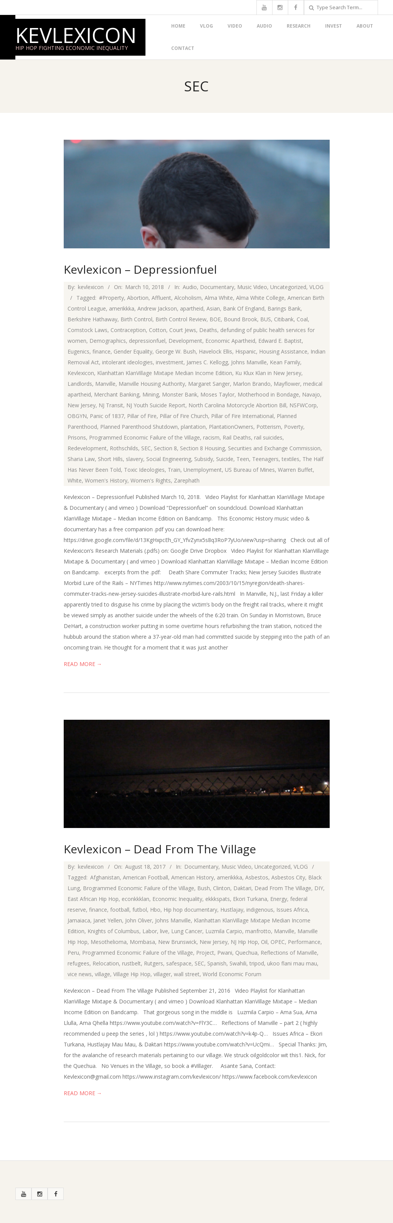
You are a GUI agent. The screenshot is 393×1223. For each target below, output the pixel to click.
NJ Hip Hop (244, 941)
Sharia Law (81, 459)
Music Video (252, 287)
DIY (318, 888)
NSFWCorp (303, 405)
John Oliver (138, 920)
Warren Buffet (295, 469)
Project (205, 952)
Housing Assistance (283, 351)
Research (298, 26)
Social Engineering (168, 459)
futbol (139, 909)
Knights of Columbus (113, 931)
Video (235, 26)
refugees (78, 963)
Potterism (268, 426)
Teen (242, 459)
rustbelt (131, 963)
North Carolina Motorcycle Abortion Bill (237, 405)
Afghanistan (105, 877)
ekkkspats (217, 898)
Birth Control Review (180, 319)
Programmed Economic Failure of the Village (144, 437)
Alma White (219, 297)
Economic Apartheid (230, 340)
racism (211, 437)
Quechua (246, 952)
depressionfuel (147, 340)
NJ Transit (111, 405)
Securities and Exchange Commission (274, 448)
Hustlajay (231, 909)
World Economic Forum (232, 974)
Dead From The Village (282, 888)
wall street (187, 974)
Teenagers (265, 459)
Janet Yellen (107, 920)
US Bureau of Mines (250, 469)
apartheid (191, 308)
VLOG (206, 26)
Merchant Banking (116, 394)
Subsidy (203, 459)
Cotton (157, 330)
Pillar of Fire (142, 416)
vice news (80, 974)
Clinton (221, 888)
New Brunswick (177, 941)
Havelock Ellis (215, 351)
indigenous (259, 909)
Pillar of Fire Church (184, 416)
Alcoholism (187, 297)
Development (185, 340)
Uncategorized (288, 287)
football (119, 909)
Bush (203, 888)
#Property (111, 297)
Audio (264, 26)
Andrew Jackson (157, 308)
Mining (150, 394)
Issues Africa (292, 909)
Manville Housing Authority (152, 383)
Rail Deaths (237, 437)
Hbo (155, 909)
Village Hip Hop (131, 974)
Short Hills (110, 459)
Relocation (105, 963)
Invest (333, 26)
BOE (215, 319)
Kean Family (285, 362)
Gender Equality (133, 351)
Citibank (284, 319)
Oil (264, 941)
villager (162, 974)
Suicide (224, 459)
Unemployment (202, 469)
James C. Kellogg (207, 362)
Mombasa (142, 941)
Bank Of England (243, 308)
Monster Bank (179, 394)
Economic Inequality (177, 898)
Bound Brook (240, 319)
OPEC (278, 941)
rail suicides (268, 437)
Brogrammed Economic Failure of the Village (138, 888)
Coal (302, 319)
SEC (146, 448)
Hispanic (245, 351)
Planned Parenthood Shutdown (139, 426)
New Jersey (82, 405)
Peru (73, 952)
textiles (290, 459)
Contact (182, 48)
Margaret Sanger (209, 383)
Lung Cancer (186, 931)
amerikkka (121, 308)
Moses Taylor (217, 394)
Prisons (77, 437)
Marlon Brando (252, 383)
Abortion (138, 297)
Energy (278, 898)
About (365, 26)
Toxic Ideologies (144, 469)
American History (192, 877)
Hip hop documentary (190, 909)
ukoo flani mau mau (292, 963)
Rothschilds (124, 448)
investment (169, 362)
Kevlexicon (76, 35)
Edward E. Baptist (280, 340)
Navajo (311, 394)
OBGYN (77, 416)
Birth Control (136, 319)
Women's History (106, 480)
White (75, 480)
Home (178, 26)
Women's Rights (150, 480)
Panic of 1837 (107, 416)
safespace (179, 963)
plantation (193, 426)
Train (174, 469)
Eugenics (78, 351)
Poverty (293, 426)
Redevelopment (87, 448)
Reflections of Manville (289, 952)
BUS (265, 319)
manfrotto (258, 931)
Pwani (224, 952)
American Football (145, 877)
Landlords (80, 383)
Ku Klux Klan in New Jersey (268, 373)
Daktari (242, 888)
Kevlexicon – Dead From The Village (160, 849)
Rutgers (153, 963)
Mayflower (287, 383)
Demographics (107, 340)
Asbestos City (288, 877)
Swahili (238, 963)
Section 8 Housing (202, 448)
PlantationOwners (231, 426)
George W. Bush (175, 351)
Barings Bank (284, 308)
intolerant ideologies (127, 362)
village (102, 974)
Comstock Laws (87, 330)
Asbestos (256, 877)
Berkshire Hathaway (92, 319)
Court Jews (182, 330)
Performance (304, 941)
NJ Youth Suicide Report (155, 405)
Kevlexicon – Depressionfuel (140, 269)
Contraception (128, 330)
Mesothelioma (109, 941)
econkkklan (135, 898)
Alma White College (260, 297)
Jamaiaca (79, 920)
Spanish (216, 963)
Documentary (217, 287)
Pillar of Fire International (242, 416)
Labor (149, 931)
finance (101, 351)
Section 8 (165, 448)
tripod (256, 963)
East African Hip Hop (93, 898)
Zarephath (187, 480)
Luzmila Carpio (223, 931)
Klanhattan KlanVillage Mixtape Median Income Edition (164, 373)
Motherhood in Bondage (268, 394)
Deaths (208, 330)
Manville (105, 383)
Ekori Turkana (250, 898)
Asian (213, 308)
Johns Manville (249, 362)
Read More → (83, 664)
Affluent (161, 297)
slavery (134, 459)
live (164, 931)
